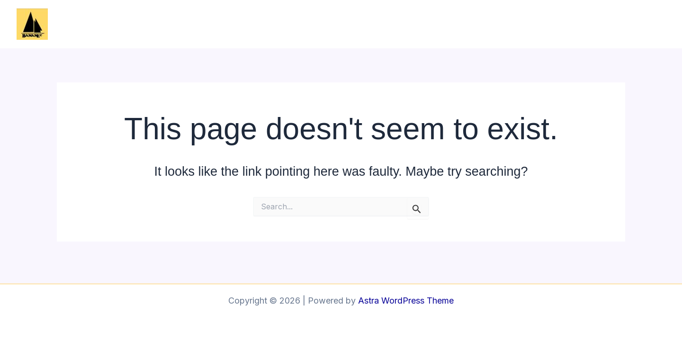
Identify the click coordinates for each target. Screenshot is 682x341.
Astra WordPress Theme (406, 300)
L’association (467, 24)
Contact (641, 24)
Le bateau (529, 24)
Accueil (409, 24)
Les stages (587, 24)
